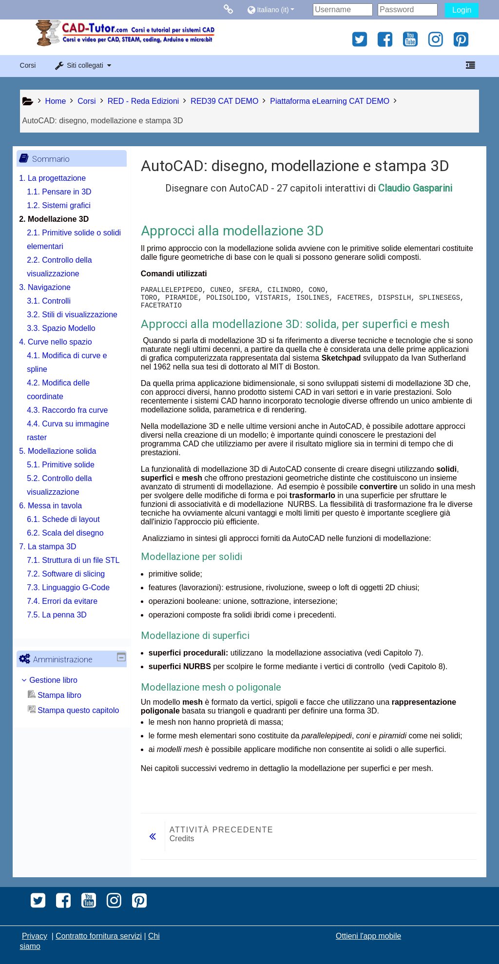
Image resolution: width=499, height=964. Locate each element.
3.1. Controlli (56, 301)
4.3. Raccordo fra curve (74, 424)
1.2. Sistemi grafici (66, 205)
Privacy (34, 936)
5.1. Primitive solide (68, 478)
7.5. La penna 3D (64, 642)
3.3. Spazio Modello (68, 342)
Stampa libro (62, 722)
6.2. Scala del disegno (72, 546)
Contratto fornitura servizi (99, 936)
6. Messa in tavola (57, 519)
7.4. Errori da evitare (69, 628)
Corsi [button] (28, 65)
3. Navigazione (52, 287)
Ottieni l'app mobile (368, 936)
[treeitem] (71, 707)
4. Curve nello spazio (62, 355)
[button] (277, 9)
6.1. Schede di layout (70, 533)
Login (461, 10)
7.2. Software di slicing (73, 601)
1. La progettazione (59, 178)
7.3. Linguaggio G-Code (75, 615)
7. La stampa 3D (54, 560)
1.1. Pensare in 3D (66, 192)
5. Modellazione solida (64, 465)
